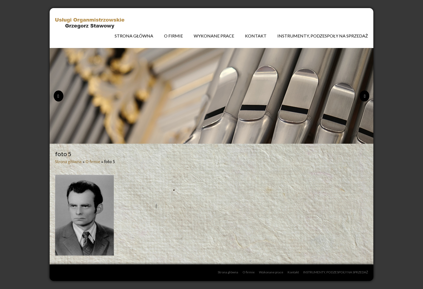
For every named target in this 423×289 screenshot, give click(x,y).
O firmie (173, 35)
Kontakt (256, 35)
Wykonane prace (214, 35)
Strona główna (134, 35)
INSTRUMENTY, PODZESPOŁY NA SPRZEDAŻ (322, 35)
